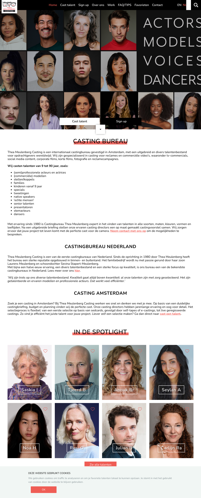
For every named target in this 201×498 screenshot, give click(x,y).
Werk (111, 5)
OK (43, 489)
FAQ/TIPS (124, 5)
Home (53, 5)
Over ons (98, 5)
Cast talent (67, 5)
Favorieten (142, 5)
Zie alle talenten (100, 465)
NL (185, 5)
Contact (157, 5)
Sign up (83, 5)
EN (179, 5)
